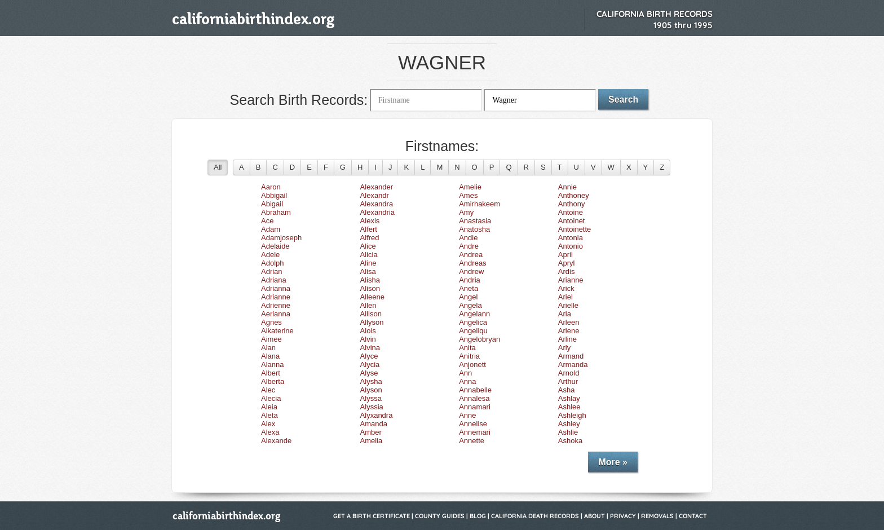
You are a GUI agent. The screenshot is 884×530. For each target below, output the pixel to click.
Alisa (368, 271)
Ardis (566, 271)
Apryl (566, 263)
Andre (469, 246)
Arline (567, 339)
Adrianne (275, 297)
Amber (371, 432)
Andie (468, 237)
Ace (267, 221)
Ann (465, 373)
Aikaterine (277, 330)
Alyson (371, 390)
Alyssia (371, 407)
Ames (468, 195)
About (594, 516)
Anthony (571, 204)
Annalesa (474, 398)
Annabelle (475, 390)
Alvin (368, 339)
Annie (567, 187)
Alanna (272, 364)
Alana (270, 356)
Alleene (372, 297)
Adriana (273, 280)
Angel (468, 297)
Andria (469, 280)
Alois (368, 330)
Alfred (369, 237)
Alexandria (377, 212)
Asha (566, 390)
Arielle (568, 305)
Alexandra (377, 204)
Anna (467, 381)
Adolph (272, 263)
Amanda (373, 423)
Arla (564, 314)
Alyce (369, 356)
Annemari (474, 432)
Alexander (377, 187)
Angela (470, 305)
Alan (268, 347)
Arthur (568, 381)
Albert (270, 373)
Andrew (471, 271)
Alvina (370, 347)
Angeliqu (473, 330)
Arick (566, 288)
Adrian (271, 271)
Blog (478, 516)
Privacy (623, 516)
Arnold (569, 373)
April (565, 254)
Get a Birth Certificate (371, 516)
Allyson (372, 322)
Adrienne (275, 305)
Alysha (371, 381)
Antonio (570, 246)
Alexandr (374, 195)
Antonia (570, 237)
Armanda (573, 364)
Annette (471, 440)
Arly (564, 347)
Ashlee (569, 407)
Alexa (270, 432)
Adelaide (275, 246)
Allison (371, 314)
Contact (693, 516)
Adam (270, 229)
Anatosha (474, 229)
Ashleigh (572, 415)
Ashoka (570, 440)
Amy (466, 212)
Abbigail (274, 195)
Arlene (569, 330)
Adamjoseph (281, 237)
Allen (368, 305)
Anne (467, 415)
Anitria (469, 356)
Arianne (571, 280)
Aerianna (275, 314)
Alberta (272, 381)
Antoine (570, 212)
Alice (368, 246)
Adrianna (275, 288)
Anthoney (573, 195)
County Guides (440, 516)
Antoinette (574, 229)
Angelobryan (479, 339)
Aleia (269, 407)
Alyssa (371, 398)
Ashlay (569, 398)
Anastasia (475, 221)
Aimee (271, 339)
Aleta (269, 415)
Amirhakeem (479, 204)
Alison (370, 288)
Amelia (371, 440)
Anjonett (472, 364)
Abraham (276, 212)
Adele (270, 254)
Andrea (471, 254)
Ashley (569, 423)
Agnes (271, 322)
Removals (657, 516)
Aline (368, 263)
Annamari (474, 407)
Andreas (472, 263)
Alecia (271, 398)
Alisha (370, 280)
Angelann (474, 314)
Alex (268, 423)
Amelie (470, 187)
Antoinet (571, 221)
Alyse (369, 373)
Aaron (271, 187)
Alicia (369, 254)
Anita (467, 347)
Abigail (272, 204)
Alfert (368, 229)
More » (612, 462)
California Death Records (535, 516)
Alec (268, 390)
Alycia (370, 364)
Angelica (473, 322)
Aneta (468, 288)
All (218, 167)
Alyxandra (376, 415)
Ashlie (568, 432)
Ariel (565, 297)
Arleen (569, 322)
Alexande (276, 440)
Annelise (473, 423)
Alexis (370, 221)
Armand (571, 356)
